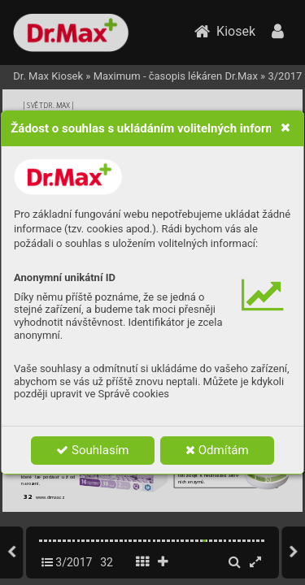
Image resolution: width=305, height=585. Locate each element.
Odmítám (217, 450)
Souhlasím (92, 450)
